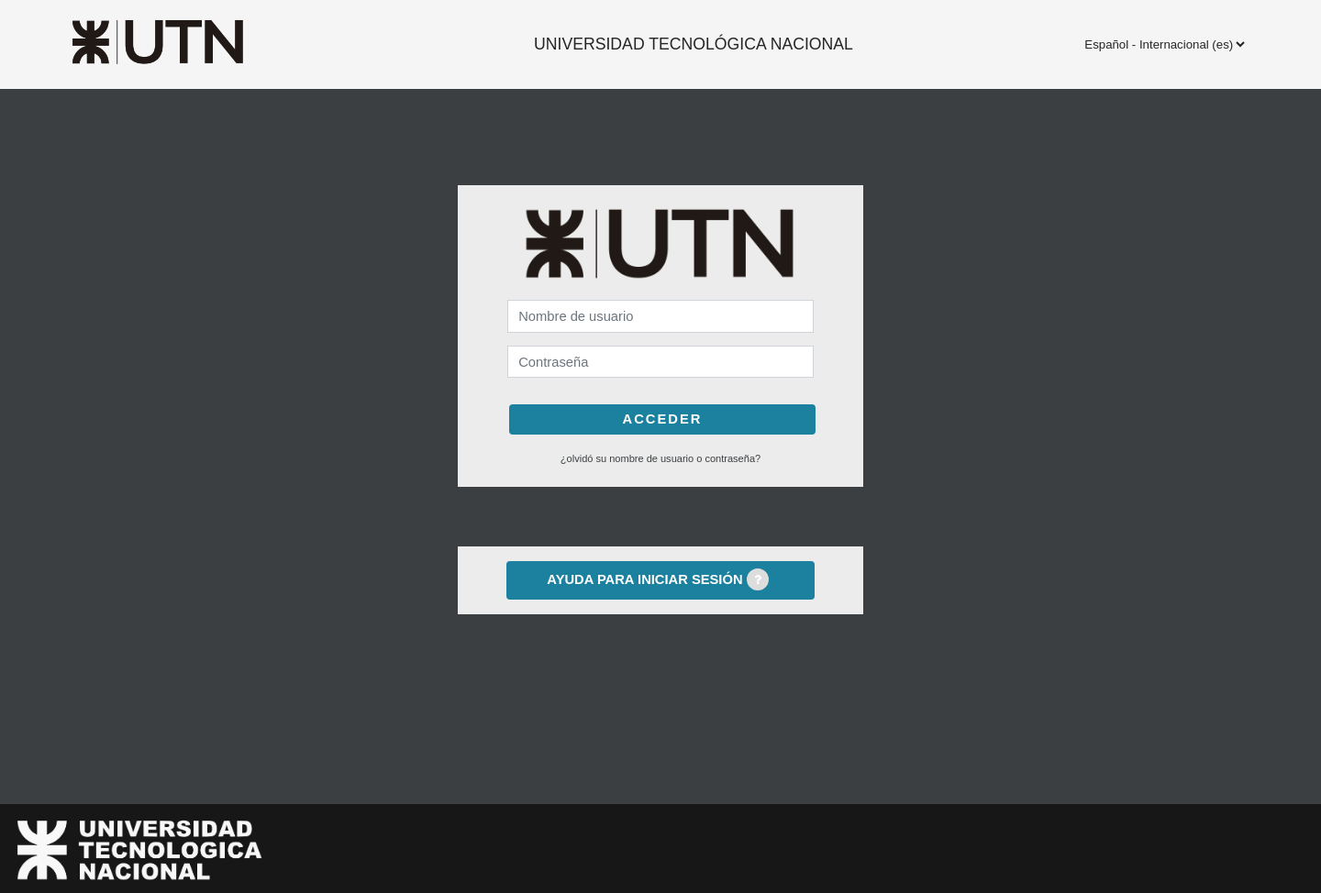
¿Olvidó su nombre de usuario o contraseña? (660, 458)
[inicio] (194, 42)
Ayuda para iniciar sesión (657, 579)
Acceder (663, 419)
